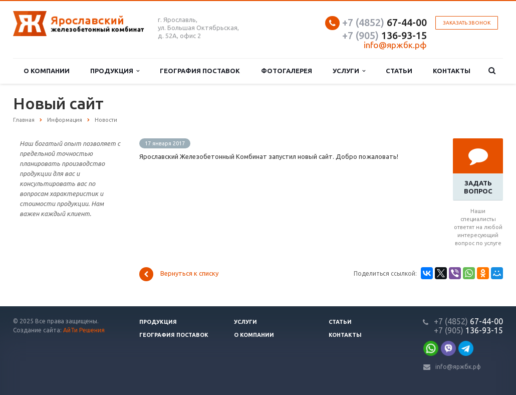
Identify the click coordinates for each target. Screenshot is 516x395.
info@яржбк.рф (458, 366)
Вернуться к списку (178, 274)
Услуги (349, 71)
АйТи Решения (84, 330)
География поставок (200, 70)
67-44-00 (384, 22)
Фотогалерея (286, 70)
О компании (47, 70)
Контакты (451, 70)
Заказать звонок (466, 23)
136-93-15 (384, 35)
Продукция (114, 71)
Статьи (399, 70)
